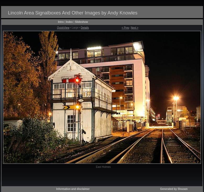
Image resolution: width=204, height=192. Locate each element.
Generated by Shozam (174, 189)
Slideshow (81, 21)
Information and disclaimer (73, 189)
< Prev (125, 27)
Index (69, 21)
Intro (61, 21)
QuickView (63, 27)
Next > (134, 27)
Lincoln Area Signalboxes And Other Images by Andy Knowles (72, 12)
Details (85, 27)
